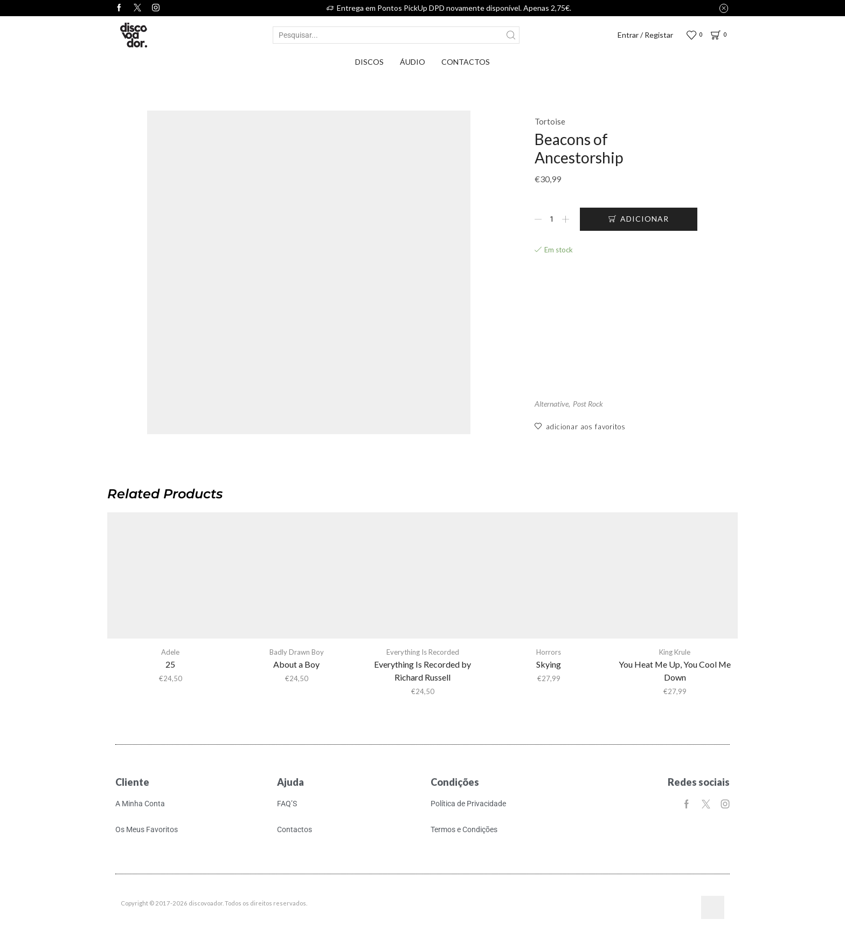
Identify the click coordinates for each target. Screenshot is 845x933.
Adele (170, 652)
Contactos (465, 61)
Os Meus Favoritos (146, 829)
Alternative (552, 403)
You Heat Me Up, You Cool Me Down (675, 670)
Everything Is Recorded (422, 652)
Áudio (412, 61)
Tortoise (550, 121)
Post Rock (588, 403)
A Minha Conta (140, 803)
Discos (369, 61)
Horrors (548, 652)
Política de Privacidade (468, 803)
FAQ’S (287, 803)
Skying (548, 664)
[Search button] (511, 35)
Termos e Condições (464, 829)
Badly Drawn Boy (296, 652)
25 (170, 664)
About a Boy (296, 664)
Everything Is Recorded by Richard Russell (422, 670)
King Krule (674, 652)
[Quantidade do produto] (552, 219)
